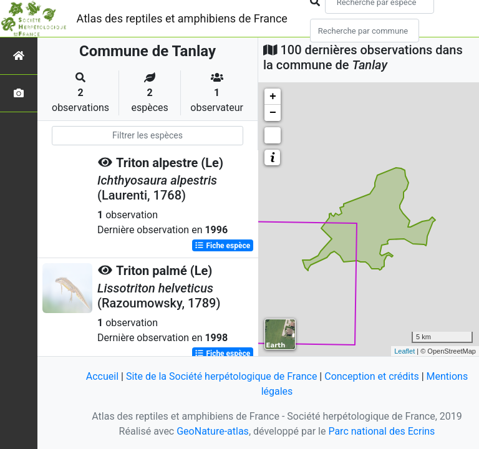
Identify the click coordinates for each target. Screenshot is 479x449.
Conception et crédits (371, 376)
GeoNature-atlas (213, 431)
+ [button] (272, 96)
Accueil (102, 376)
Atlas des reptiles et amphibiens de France (182, 18)
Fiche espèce (222, 245)
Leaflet (404, 351)
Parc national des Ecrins (381, 431)
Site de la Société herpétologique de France (221, 376)
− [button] (272, 112)
